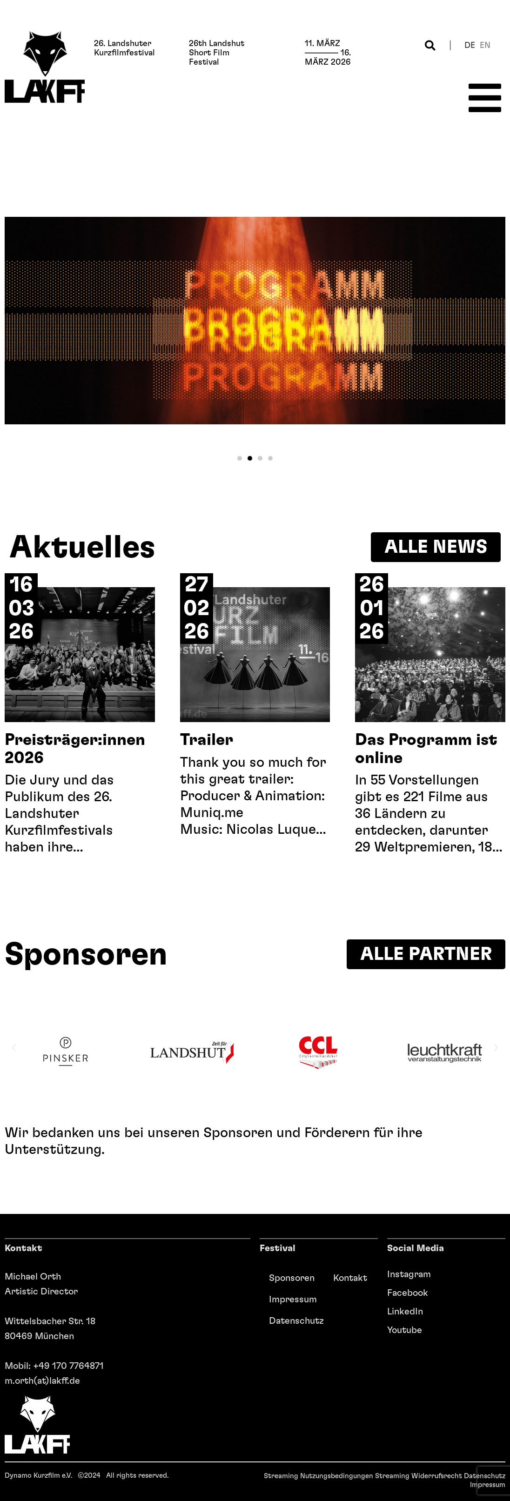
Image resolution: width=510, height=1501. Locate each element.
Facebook (407, 1293)
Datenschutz (296, 1321)
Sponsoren (292, 1278)
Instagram (409, 1274)
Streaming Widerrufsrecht (418, 1476)
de (469, 45)
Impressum (293, 1299)
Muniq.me (211, 813)
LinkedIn (405, 1311)
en (485, 45)
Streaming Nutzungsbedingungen (318, 1476)
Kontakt (350, 1278)
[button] (430, 45)
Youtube (404, 1330)
